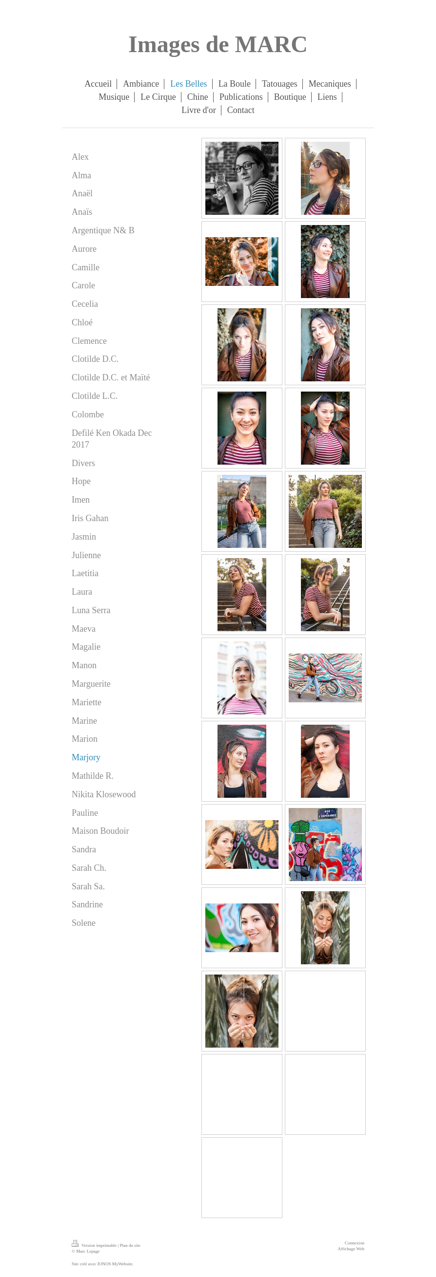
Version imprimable (95, 1245)
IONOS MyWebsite (115, 1263)
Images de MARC (218, 44)
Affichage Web (350, 1248)
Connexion (354, 1242)
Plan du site (129, 1245)
